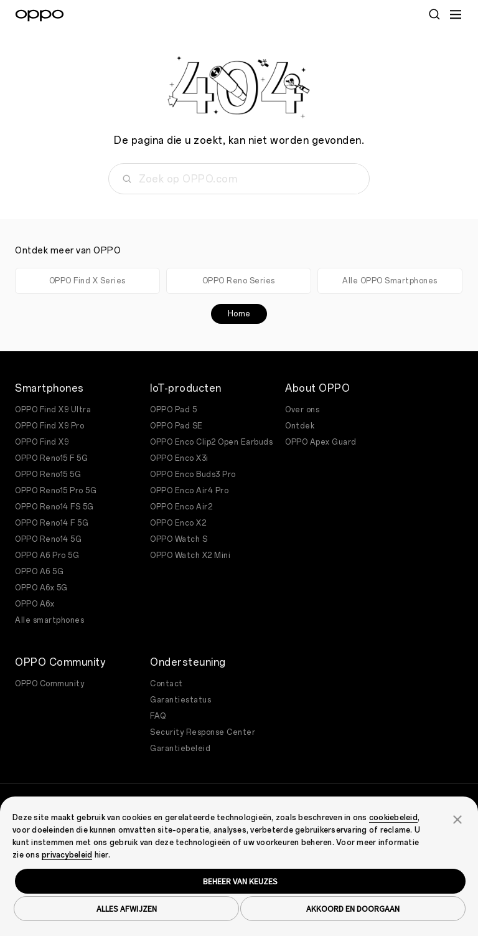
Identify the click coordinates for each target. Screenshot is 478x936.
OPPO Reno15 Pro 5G (55, 490)
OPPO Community (49, 683)
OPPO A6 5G (39, 571)
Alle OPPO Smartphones (390, 281)
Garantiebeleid (180, 748)
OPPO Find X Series (87, 281)
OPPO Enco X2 (178, 523)
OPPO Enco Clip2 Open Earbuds (211, 442)
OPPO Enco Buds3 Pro (193, 474)
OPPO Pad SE (176, 426)
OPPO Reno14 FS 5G (54, 507)
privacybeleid (67, 855)
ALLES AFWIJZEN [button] (126, 908)
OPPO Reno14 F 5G (51, 523)
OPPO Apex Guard (321, 442)
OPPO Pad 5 (173, 409)
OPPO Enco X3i (179, 458)
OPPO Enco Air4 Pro (189, 490)
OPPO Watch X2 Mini (190, 555)
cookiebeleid (393, 817)
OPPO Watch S (178, 539)
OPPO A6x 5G (41, 588)
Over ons (302, 409)
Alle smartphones (49, 620)
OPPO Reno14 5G (48, 539)
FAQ (158, 716)
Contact (166, 683)
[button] (457, 818)
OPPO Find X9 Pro (49, 426)
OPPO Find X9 (41, 442)
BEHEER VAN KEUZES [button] (240, 881)
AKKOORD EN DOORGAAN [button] (353, 908)
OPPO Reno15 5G (48, 474)
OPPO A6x (34, 604)
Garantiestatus (180, 700)
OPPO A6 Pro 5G (47, 555)
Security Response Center (202, 732)
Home (239, 314)
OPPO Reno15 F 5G (51, 458)
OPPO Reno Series (238, 281)
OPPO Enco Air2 (181, 507)
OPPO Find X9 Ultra (53, 409)
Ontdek (299, 426)
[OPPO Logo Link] (39, 15)
